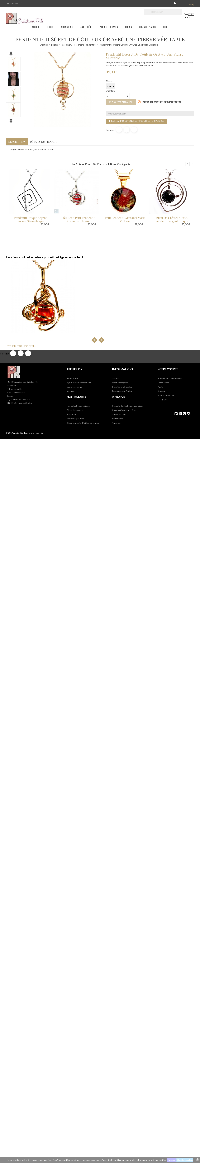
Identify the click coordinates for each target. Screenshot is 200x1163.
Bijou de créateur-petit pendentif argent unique (172, 219)
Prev (188, 164)
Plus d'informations (185, 1160)
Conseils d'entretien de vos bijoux (127, 358)
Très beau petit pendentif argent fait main (78, 219)
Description (16, 141)
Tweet (126, 130)
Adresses (162, 343)
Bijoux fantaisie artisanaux (79, 335)
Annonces (117, 375)
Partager (119, 130)
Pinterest (134, 130)
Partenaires (117, 371)
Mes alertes (163, 352)
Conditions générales (122, 339)
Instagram (187, 366)
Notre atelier (72, 330)
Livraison (116, 330)
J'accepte (171, 1160)
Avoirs (160, 339)
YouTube (178, 366)
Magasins (71, 343)
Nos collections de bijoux (78, 358)
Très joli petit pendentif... (27, 298)
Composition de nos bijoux (124, 362)
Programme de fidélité (122, 343)
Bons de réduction (166, 348)
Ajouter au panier (121, 102)
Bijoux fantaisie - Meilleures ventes (83, 375)
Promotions (72, 366)
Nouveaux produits (75, 371)
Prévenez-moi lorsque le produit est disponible (136, 121)
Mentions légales (120, 335)
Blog (191, 4)
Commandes (163, 335)
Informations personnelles (170, 330)
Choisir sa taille (119, 366)
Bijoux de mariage (75, 362)
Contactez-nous (74, 339)
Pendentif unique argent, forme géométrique (30, 219)
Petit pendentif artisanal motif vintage (125, 219)
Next (192, 164)
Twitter (174, 366)
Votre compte (168, 321)
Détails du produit (43, 141)
